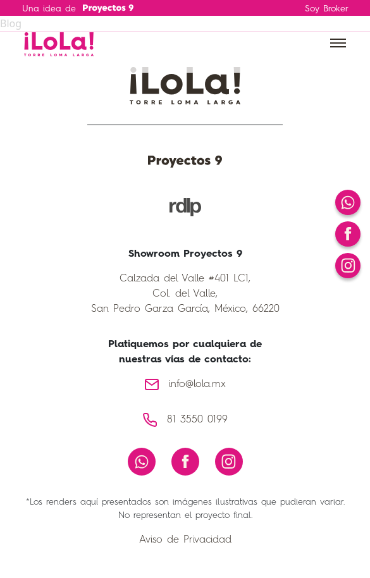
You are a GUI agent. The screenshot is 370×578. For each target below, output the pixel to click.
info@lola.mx (197, 384)
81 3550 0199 (197, 420)
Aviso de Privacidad (185, 540)
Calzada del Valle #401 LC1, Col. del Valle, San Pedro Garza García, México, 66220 (185, 294)
